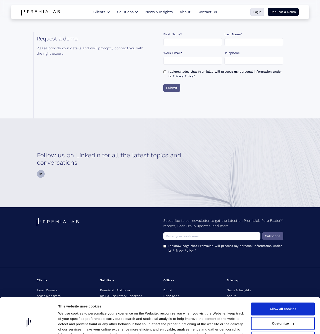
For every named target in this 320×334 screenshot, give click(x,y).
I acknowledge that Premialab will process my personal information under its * (225, 74)
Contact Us (207, 12)
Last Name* (233, 34)
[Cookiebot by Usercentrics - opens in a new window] (28, 328)
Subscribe (272, 236)
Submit (171, 88)
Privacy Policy (183, 76)
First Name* (172, 34)
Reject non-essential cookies (283, 314)
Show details (68, 328)
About (185, 12)
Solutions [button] (127, 12)
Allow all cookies (283, 285)
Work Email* (172, 53)
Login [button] (257, 12)
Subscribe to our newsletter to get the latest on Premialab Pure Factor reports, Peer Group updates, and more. (223, 223)
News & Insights (159, 12)
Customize (283, 300)
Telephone (232, 53)
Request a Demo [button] (283, 12)
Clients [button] (101, 12)
